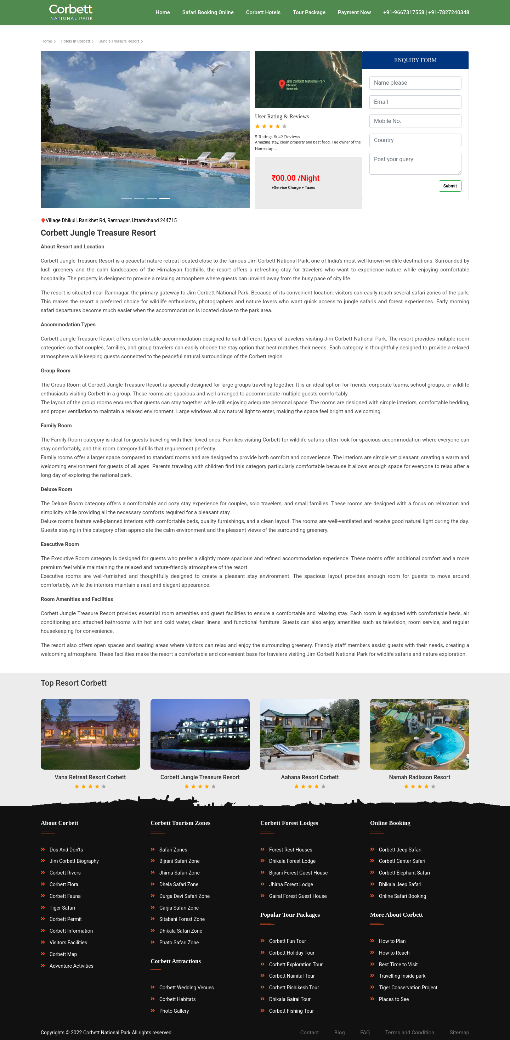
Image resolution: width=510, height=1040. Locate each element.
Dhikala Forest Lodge (292, 861)
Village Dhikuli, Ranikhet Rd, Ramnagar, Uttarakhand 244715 (109, 220)
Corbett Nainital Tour (292, 976)
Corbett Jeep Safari (400, 850)
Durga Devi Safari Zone (184, 896)
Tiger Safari (62, 908)
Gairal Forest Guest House (298, 896)
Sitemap (459, 1032)
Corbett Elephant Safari (404, 873)
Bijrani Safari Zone (179, 861)
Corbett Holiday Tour (291, 953)
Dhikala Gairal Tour (290, 999)
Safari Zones (173, 850)
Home (163, 12)
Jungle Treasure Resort (119, 41)
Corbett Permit (66, 919)
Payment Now (354, 12)
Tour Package (309, 12)
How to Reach (394, 953)
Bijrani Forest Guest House (298, 873)
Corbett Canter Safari (402, 861)
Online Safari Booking (402, 896)
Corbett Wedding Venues (186, 987)
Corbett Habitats (177, 999)
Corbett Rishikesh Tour (294, 987)
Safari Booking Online (208, 12)
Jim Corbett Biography (74, 861)
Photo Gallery (174, 1011)
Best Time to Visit (398, 964)
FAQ (365, 1032)
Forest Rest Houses (290, 850)
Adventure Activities (72, 966)
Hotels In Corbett (75, 41)
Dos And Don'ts (66, 850)
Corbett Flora (64, 884)
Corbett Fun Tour (287, 941)
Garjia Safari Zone (179, 908)
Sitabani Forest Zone (182, 919)
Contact (309, 1032)
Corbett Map (63, 954)
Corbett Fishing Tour (291, 1011)
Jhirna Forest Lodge (291, 884)
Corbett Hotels (263, 12)
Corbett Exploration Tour (296, 964)
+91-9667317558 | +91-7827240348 (426, 12)
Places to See (394, 999)
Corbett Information (71, 931)
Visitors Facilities (68, 942)
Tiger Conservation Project (408, 987)
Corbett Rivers (65, 873)
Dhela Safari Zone (178, 884)
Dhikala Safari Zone (180, 931)
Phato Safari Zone (179, 942)
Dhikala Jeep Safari (400, 884)
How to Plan (392, 941)
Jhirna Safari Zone (179, 873)
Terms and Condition (410, 1032)
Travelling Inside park (402, 976)
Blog (339, 1032)
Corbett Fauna (65, 896)
